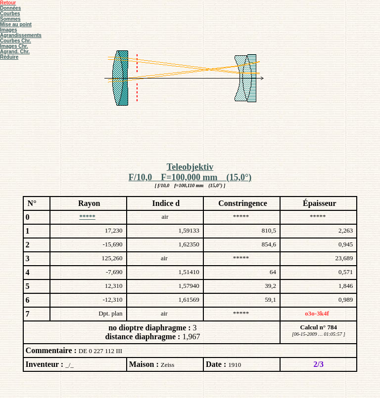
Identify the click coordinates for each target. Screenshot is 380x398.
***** (87, 216)
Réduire (9, 57)
